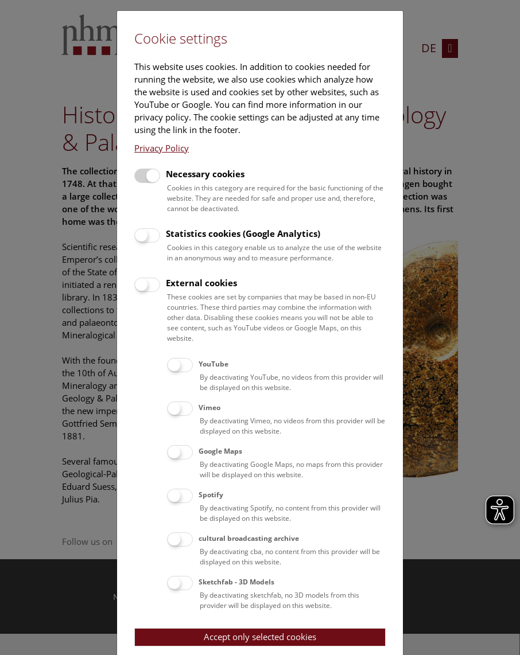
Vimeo (209, 407)
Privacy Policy (161, 148)
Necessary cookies (205, 174)
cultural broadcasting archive (249, 538)
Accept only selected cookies (260, 636)
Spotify (211, 495)
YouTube (213, 364)
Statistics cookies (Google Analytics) (243, 233)
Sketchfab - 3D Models (236, 582)
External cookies (201, 282)
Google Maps (220, 451)
